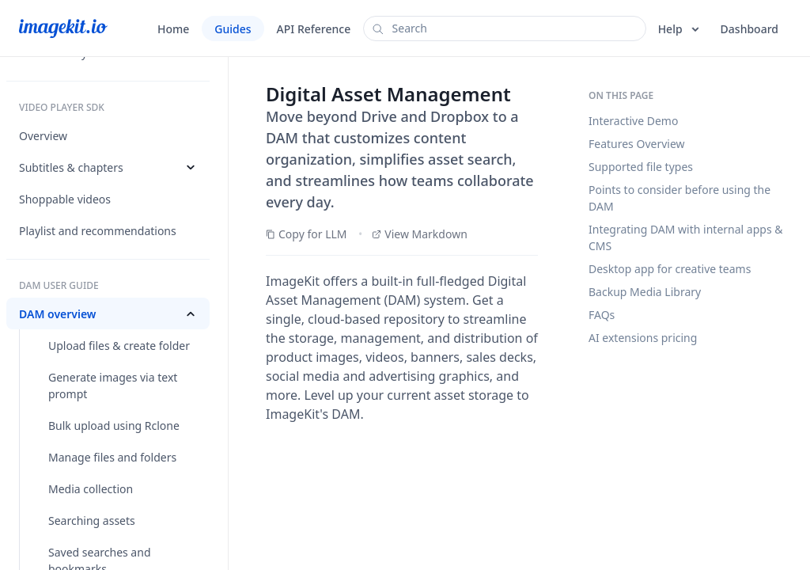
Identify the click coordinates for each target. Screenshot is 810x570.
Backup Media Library (645, 291)
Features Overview (637, 143)
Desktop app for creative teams (670, 268)
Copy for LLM (306, 233)
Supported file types (641, 166)
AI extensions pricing (643, 337)
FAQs (602, 314)
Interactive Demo (633, 120)
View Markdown (419, 233)
